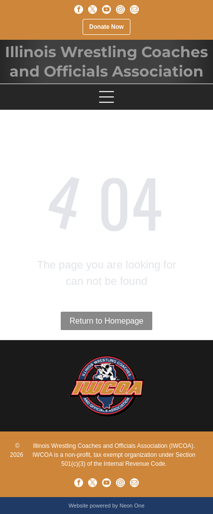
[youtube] (106, 9)
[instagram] (120, 9)
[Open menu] (106, 96)
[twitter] (92, 9)
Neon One (131, 506)
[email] (134, 9)
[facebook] (78, 9)
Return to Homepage (107, 321)
